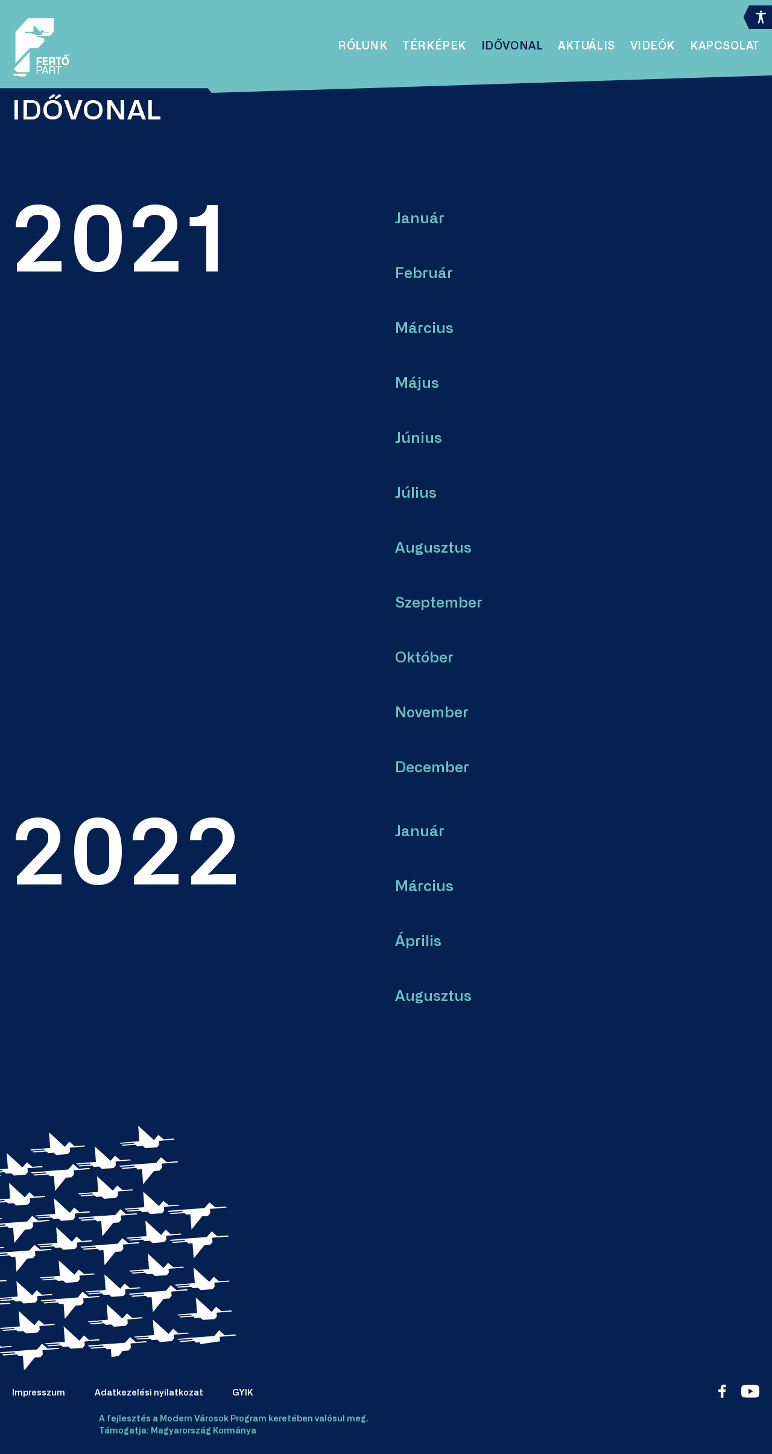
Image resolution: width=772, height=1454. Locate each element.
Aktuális (586, 46)
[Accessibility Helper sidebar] (757, 14)
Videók (652, 46)
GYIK (242, 1393)
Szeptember (438, 603)
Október (424, 658)
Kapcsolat (725, 46)
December (432, 768)
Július (416, 493)
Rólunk (362, 46)
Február (424, 274)
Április (418, 942)
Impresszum (38, 1393)
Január (420, 219)
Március (424, 329)
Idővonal (512, 46)
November (432, 713)
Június (418, 438)
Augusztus (433, 548)
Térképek (434, 46)
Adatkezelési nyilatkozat (149, 1393)
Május (417, 383)
